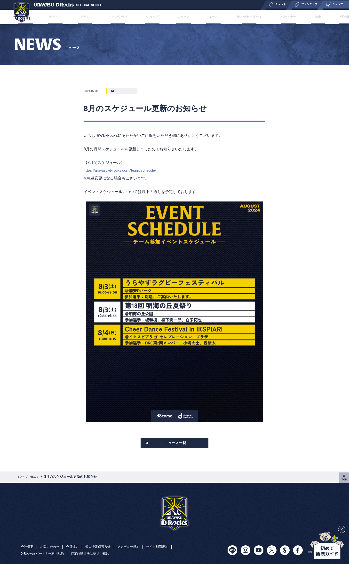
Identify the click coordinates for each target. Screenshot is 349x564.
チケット (67, 17)
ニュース (182, 17)
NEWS (35, 477)
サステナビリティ (242, 17)
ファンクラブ (123, 17)
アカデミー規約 (134, 547)
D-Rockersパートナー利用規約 (44, 553)
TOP (21, 477)
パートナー (280, 17)
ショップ (155, 17)
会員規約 (75, 547)
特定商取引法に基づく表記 (94, 553)
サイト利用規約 (165, 547)
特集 (306, 17)
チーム (41, 17)
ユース (208, 17)
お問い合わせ (51, 547)
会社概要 (330, 17)
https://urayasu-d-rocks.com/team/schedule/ (122, 170)
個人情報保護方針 (102, 547)
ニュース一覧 (175, 443)
